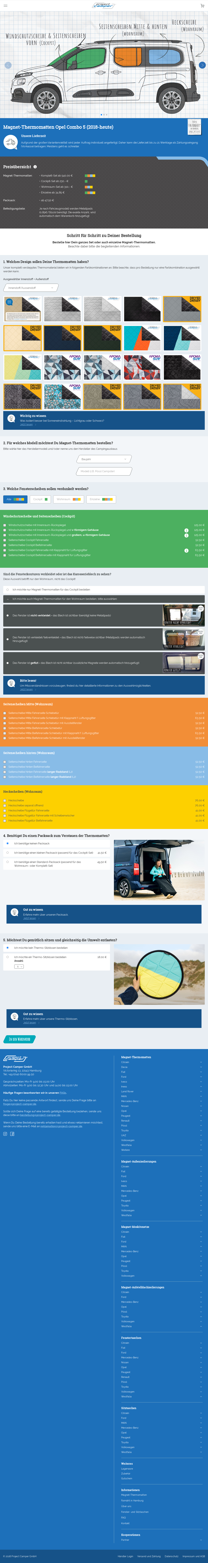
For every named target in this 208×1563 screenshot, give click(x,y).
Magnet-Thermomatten (134, 1495)
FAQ (123, 1517)
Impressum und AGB (194, 1556)
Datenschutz (171, 1556)
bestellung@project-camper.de (40, 1115)
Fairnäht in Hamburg (132, 1500)
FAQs (63, 1092)
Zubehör (125, 1473)
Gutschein (126, 1478)
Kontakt (125, 1523)
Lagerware (127, 1468)
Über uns (126, 1506)
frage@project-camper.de (19, 1104)
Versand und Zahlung (149, 1556)
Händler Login (125, 1556)
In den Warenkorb (19, 1039)
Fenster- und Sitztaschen (135, 1512)
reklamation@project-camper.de (61, 1126)
